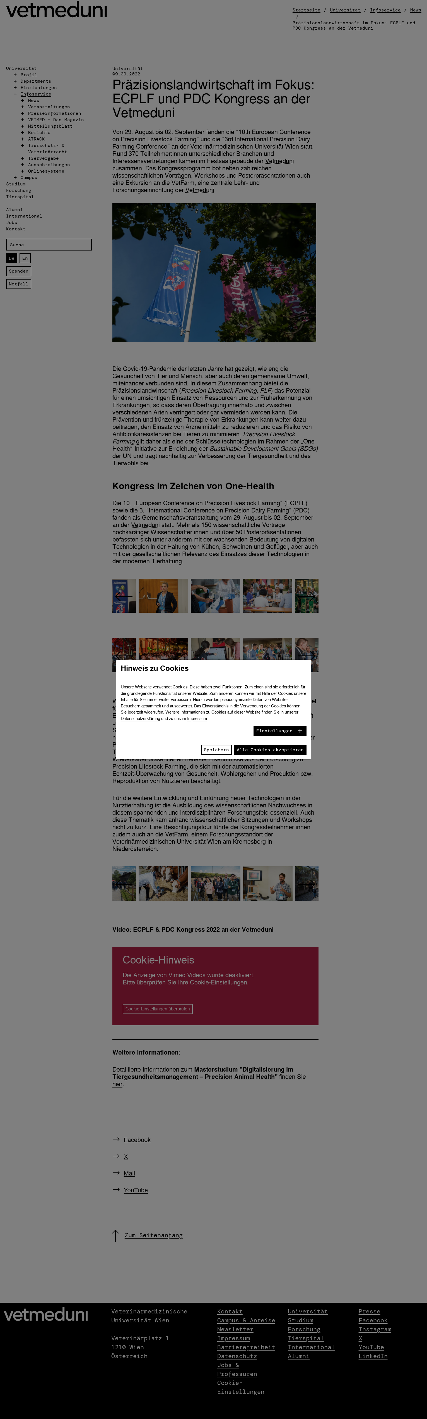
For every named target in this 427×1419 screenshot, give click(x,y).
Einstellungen (274, 731)
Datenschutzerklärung (140, 718)
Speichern (216, 750)
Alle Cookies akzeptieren (270, 750)
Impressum (197, 718)
